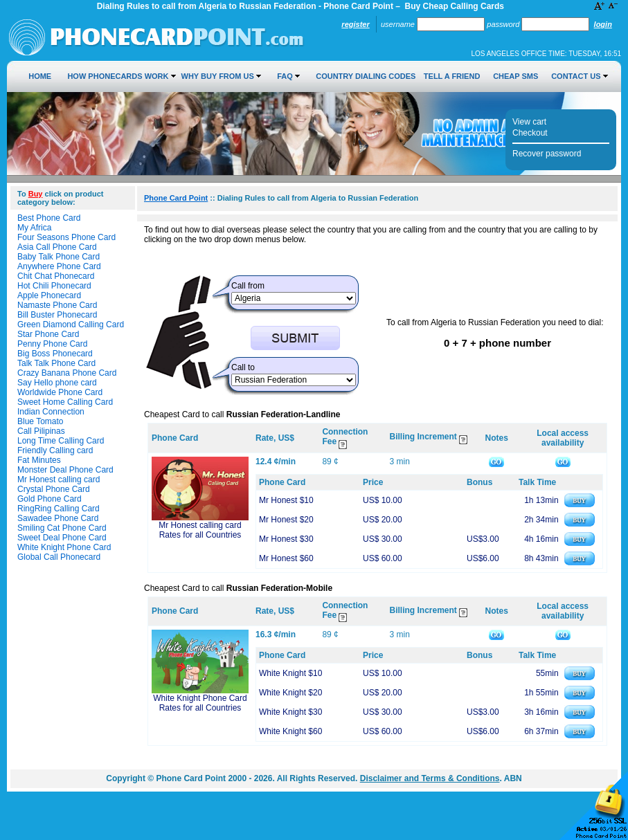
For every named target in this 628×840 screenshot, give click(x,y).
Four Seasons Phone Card (66, 237)
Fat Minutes (39, 460)
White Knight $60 (290, 731)
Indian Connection (50, 412)
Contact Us (575, 76)
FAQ (285, 76)
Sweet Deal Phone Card (62, 537)
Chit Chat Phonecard (55, 276)
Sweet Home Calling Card (65, 402)
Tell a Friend (452, 76)
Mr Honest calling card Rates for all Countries (200, 530)
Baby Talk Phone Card (58, 257)
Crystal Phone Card (53, 489)
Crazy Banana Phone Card (66, 373)
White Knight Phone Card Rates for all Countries (199, 703)
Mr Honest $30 (286, 539)
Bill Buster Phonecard (57, 315)
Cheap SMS (515, 76)
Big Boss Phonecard (55, 353)
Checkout (530, 133)
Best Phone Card (48, 218)
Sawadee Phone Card (57, 518)
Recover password (546, 153)
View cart (529, 122)
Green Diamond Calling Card (70, 324)
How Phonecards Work (117, 76)
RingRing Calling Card (58, 508)
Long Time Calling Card (60, 441)
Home (39, 76)
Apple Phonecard (49, 295)
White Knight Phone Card (64, 547)
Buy (35, 194)
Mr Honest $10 (286, 500)
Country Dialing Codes (365, 76)
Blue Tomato (40, 421)
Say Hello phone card (57, 382)
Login (603, 24)
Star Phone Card (48, 334)
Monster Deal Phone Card (65, 470)
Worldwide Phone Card (59, 392)
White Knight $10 (290, 673)
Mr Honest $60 (286, 558)
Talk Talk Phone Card (56, 363)
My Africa (34, 227)
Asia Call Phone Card (57, 247)
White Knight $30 (290, 712)
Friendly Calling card (55, 450)
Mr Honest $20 (286, 519)
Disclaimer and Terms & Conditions (430, 778)
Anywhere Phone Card (59, 266)
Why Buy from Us (217, 76)
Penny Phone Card (52, 344)
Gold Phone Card (49, 499)
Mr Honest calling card (58, 479)
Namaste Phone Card (57, 305)
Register (355, 24)
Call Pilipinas (41, 431)
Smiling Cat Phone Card (62, 528)
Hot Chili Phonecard (54, 286)
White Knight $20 (290, 692)
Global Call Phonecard (58, 557)
